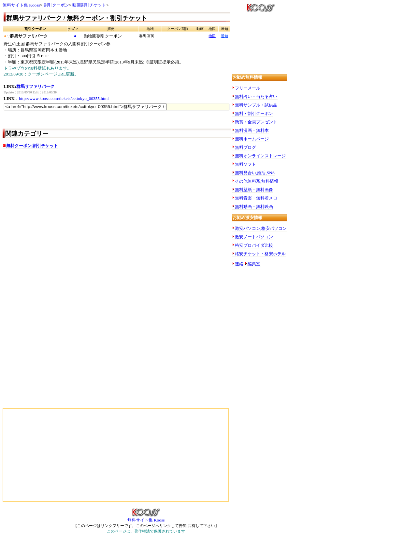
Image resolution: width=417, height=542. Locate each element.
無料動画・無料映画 (254, 206)
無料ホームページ (252, 138)
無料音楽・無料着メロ (256, 198)
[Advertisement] (68, 205)
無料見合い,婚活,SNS (255, 172)
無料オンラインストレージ (260, 155)
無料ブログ (245, 147)
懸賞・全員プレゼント (256, 121)
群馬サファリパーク (35, 86)
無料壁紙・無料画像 (254, 189)
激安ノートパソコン (254, 236)
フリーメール (247, 88)
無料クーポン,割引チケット (32, 145)
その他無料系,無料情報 (256, 181)
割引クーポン (56, 5)
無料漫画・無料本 (252, 130)
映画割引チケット (89, 5)
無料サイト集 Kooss (21, 5)
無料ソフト (245, 164)
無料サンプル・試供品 (256, 105)
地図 (212, 36)
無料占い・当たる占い (256, 96)
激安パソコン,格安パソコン (261, 228)
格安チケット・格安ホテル (260, 253)
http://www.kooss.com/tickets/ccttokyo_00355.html (64, 98)
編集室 (254, 263)
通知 (224, 36)
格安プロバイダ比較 (254, 245)
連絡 (239, 263)
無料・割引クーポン (254, 113)
